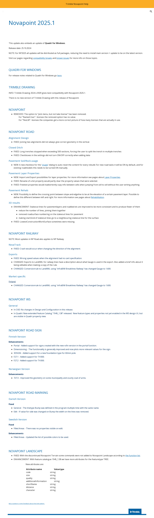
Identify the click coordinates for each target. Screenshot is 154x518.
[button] (3, 11)
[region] (77, 4)
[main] (65, 23)
